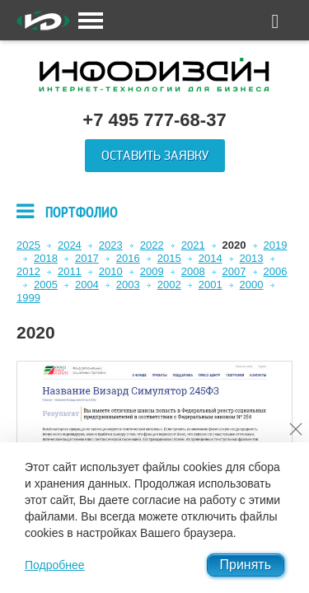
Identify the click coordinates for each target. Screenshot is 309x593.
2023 (111, 245)
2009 (152, 271)
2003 (128, 284)
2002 (169, 284)
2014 (210, 258)
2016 (128, 258)
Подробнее (55, 565)
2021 (193, 245)
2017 (87, 258)
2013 (252, 258)
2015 (169, 258)
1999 (28, 298)
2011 (70, 271)
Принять (246, 565)
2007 (234, 271)
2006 (276, 271)
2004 (87, 284)
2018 (46, 258)
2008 (193, 271)
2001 (210, 284)
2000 (252, 284)
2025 (28, 245)
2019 (276, 245)
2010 (111, 271)
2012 (28, 271)
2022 (152, 245)
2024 (70, 245)
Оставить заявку (154, 155)
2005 (46, 284)
